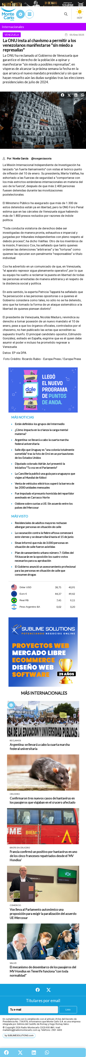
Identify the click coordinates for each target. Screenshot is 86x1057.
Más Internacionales (44, 693)
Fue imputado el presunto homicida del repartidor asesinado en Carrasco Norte (44, 495)
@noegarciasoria (41, 158)
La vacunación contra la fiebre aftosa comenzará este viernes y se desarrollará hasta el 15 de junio (44, 534)
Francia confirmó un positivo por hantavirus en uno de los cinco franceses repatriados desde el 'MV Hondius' (43, 856)
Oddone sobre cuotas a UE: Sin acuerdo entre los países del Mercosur (44, 505)
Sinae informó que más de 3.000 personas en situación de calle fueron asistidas (41, 544)
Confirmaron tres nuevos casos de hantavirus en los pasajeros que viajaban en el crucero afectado (42, 800)
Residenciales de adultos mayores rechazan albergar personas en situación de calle (41, 524)
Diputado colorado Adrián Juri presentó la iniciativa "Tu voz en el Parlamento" (40, 465)
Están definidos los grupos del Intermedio (40, 424)
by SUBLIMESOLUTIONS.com (19, 1035)
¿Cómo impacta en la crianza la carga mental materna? (41, 431)
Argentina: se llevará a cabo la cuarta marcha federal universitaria (42, 441)
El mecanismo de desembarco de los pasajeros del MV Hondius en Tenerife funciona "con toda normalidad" (43, 971)
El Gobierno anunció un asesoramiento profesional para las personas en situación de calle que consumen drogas (45, 570)
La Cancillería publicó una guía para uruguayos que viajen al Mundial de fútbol (45, 475)
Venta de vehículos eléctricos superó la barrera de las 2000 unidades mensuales (44, 485)
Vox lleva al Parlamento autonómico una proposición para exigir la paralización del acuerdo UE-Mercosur (43, 914)
